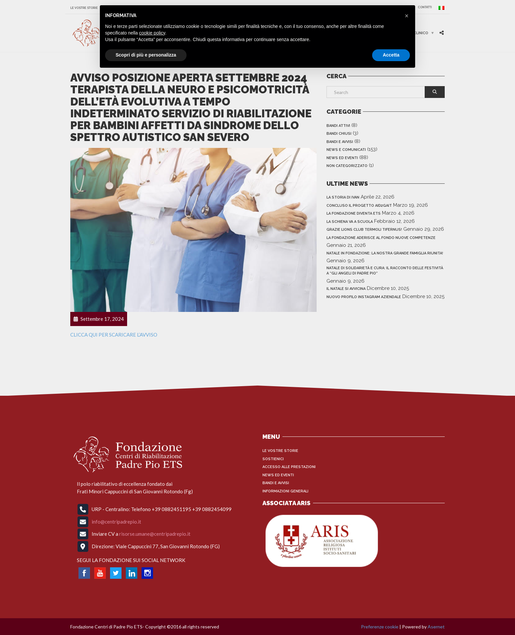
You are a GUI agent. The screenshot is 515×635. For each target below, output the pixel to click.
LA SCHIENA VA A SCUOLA (349, 222)
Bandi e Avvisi (339, 142)
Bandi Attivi (338, 126)
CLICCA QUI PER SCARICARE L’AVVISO (113, 335)
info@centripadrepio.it (116, 521)
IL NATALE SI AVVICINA (346, 289)
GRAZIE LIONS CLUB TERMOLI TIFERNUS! (364, 229)
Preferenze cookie (379, 626)
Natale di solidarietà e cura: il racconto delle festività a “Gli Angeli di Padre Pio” (384, 271)
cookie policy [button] (152, 32)
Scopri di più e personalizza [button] (146, 55)
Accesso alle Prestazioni (289, 467)
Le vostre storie (84, 8)
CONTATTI (425, 7)
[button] (406, 16)
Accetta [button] (391, 55)
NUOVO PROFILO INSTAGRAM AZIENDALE (363, 297)
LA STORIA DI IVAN (342, 197)
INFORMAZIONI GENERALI (285, 491)
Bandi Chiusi (338, 133)
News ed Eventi (342, 158)
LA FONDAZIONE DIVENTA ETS (353, 213)
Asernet (436, 626)
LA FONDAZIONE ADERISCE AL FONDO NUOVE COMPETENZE (381, 238)
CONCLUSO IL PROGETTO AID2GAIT (359, 205)
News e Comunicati (346, 150)
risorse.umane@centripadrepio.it (154, 534)
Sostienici (273, 459)
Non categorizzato (347, 166)
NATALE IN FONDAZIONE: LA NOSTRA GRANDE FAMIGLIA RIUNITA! (384, 253)
